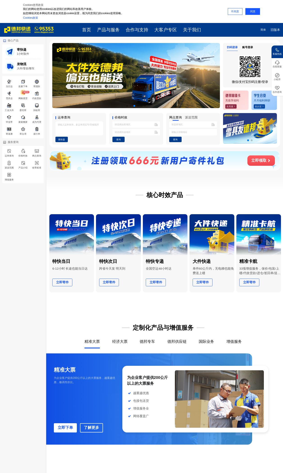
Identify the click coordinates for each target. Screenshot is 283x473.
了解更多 (91, 427)
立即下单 (65, 427)
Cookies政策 (30, 17)
